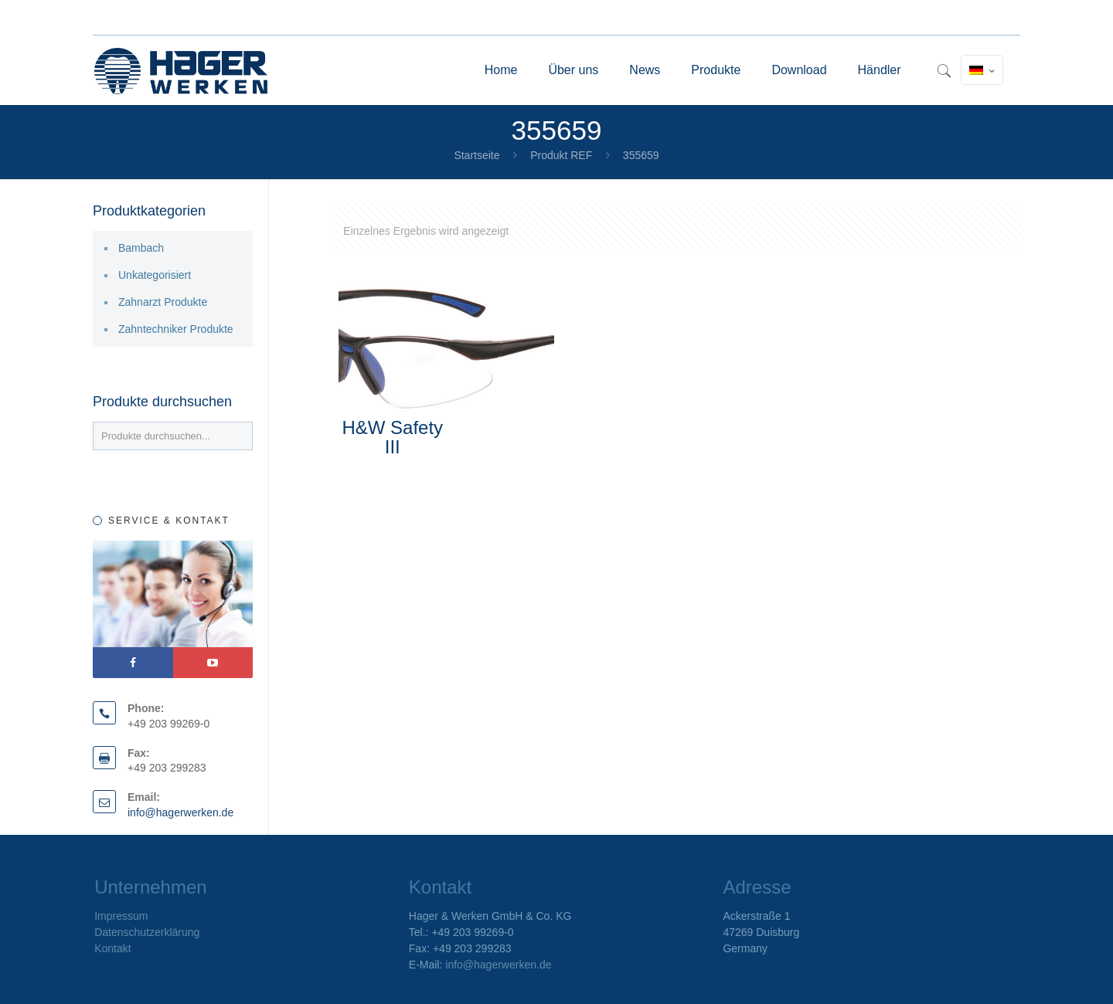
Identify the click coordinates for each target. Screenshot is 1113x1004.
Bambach (141, 248)
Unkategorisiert (154, 275)
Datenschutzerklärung (146, 932)
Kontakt (112, 948)
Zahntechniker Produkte (175, 329)
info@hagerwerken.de (180, 812)
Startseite (476, 155)
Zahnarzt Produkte (162, 302)
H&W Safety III (392, 437)
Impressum (121, 916)
